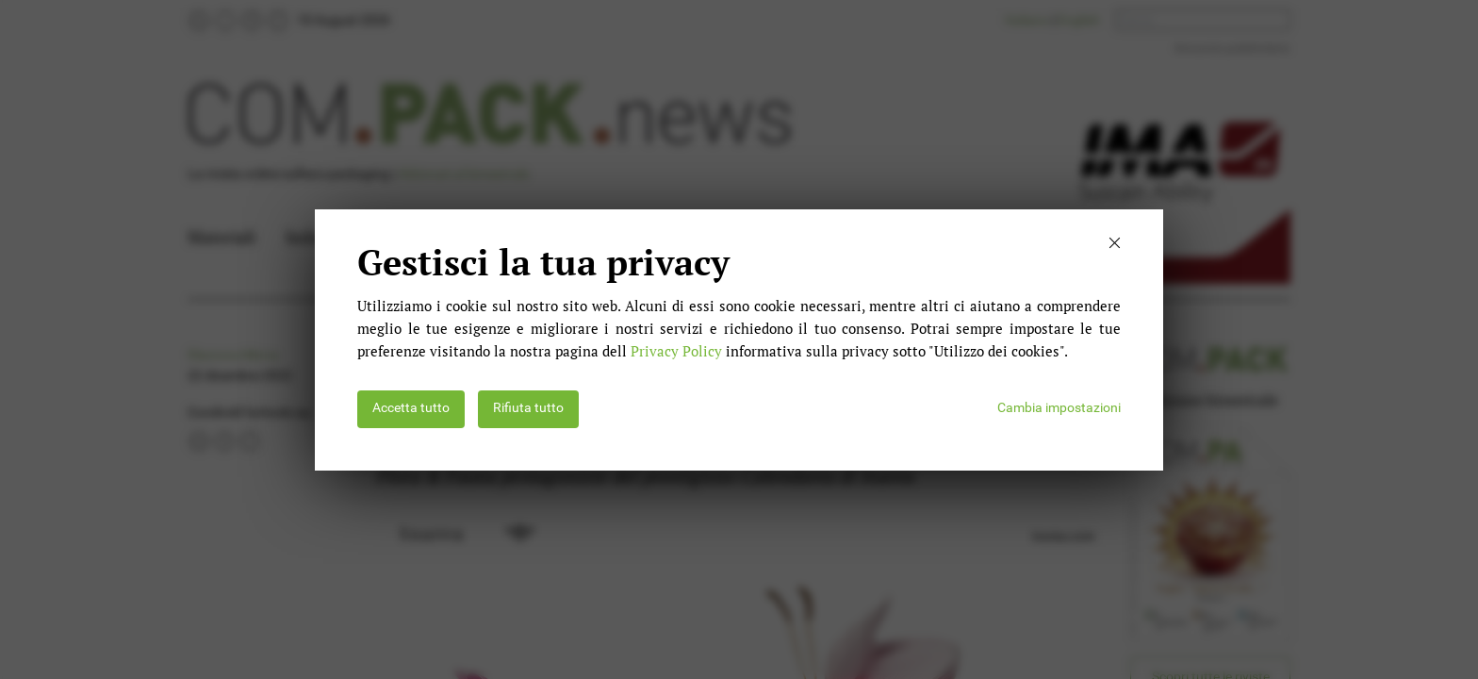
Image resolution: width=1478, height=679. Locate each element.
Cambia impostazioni (1059, 408)
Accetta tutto (411, 408)
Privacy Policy (676, 350)
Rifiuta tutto (528, 408)
